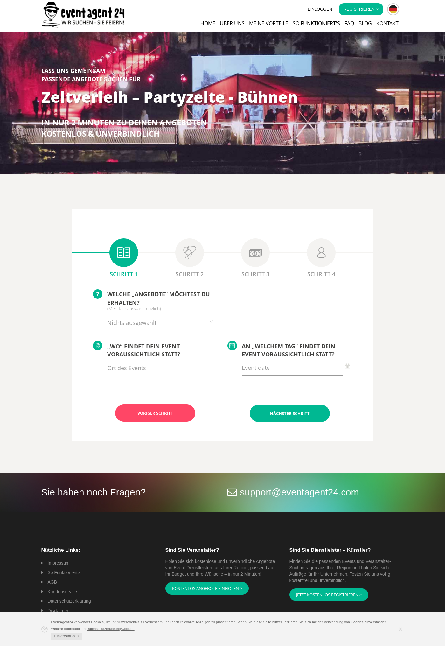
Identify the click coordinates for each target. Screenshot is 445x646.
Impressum (59, 562)
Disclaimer (58, 610)
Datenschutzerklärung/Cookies (110, 629)
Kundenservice (62, 591)
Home (207, 23)
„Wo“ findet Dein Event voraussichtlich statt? (136, 349)
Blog (365, 23)
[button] (393, 9)
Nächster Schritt (290, 413)
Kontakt (387, 23)
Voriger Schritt (155, 413)
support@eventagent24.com (300, 492)
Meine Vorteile (268, 23)
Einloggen (320, 9)
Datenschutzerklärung (69, 600)
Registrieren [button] (361, 9)
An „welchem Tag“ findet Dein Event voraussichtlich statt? (281, 349)
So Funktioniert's (64, 572)
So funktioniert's (316, 23)
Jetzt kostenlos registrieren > (329, 594)
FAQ (349, 23)
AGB (52, 581)
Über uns (232, 23)
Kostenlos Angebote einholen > (207, 588)
